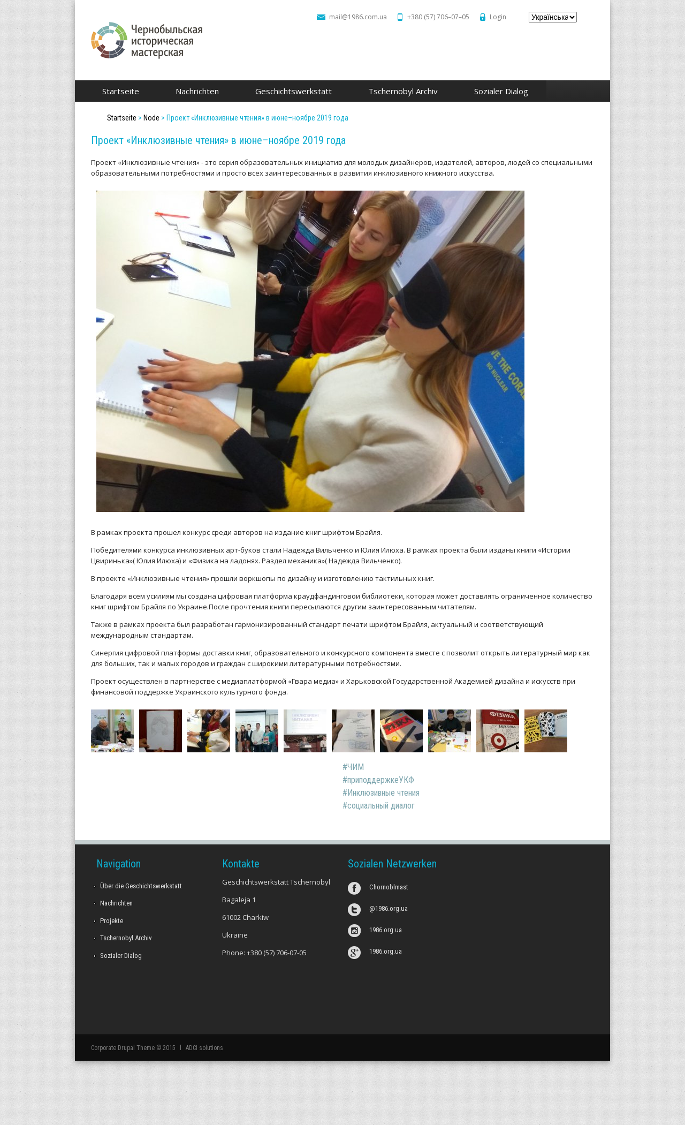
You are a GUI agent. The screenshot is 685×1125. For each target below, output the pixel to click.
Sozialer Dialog (498, 92)
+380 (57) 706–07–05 (438, 16)
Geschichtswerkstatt (290, 92)
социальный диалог (381, 806)
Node (151, 118)
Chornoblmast (388, 887)
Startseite (120, 91)
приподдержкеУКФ (380, 780)
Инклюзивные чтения (383, 793)
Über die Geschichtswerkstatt (141, 886)
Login (498, 16)
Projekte (111, 921)
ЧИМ (355, 767)
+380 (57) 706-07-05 (277, 952)
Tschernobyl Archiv (400, 92)
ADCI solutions (204, 1048)
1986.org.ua (385, 930)
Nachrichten (197, 91)
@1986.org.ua (388, 908)
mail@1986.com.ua (358, 16)
